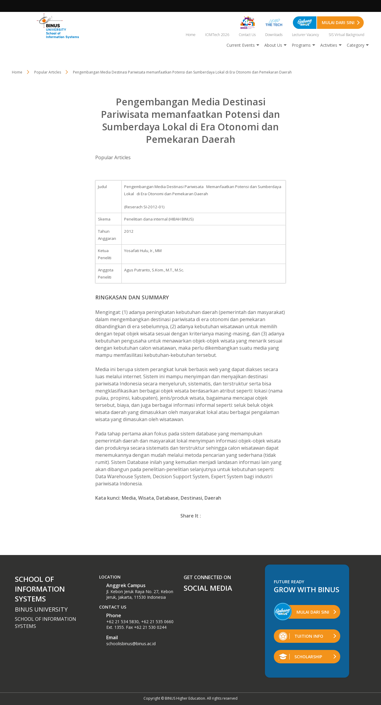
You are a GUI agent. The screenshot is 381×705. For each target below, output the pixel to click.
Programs (301, 45)
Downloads (273, 34)
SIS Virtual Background (346, 34)
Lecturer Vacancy (305, 34)
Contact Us (247, 34)
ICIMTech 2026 (217, 34)
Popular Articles (113, 157)
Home (191, 34)
